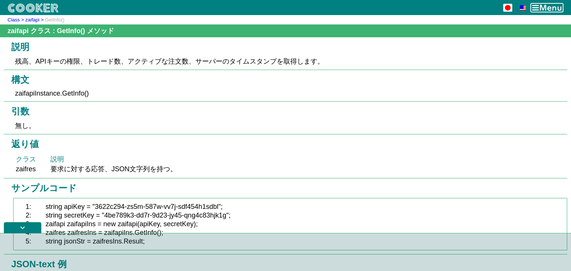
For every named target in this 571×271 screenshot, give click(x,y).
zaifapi (32, 20)
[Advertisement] (286, 252)
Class (14, 20)
